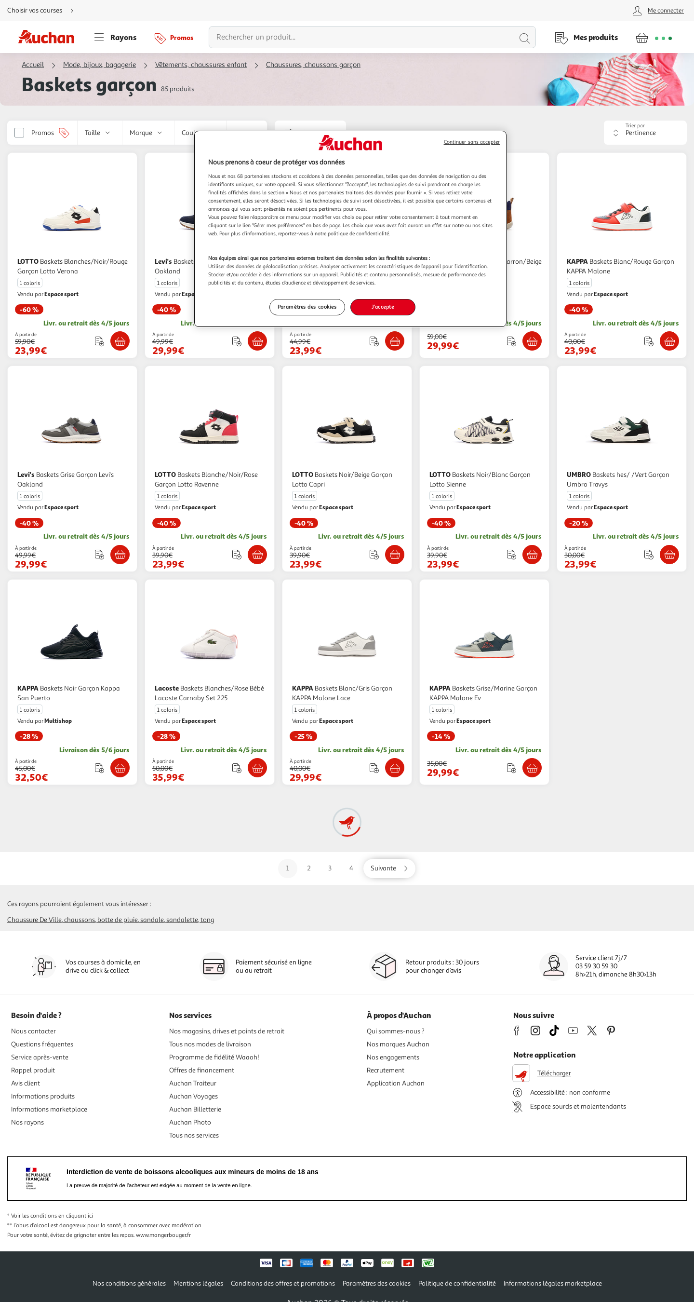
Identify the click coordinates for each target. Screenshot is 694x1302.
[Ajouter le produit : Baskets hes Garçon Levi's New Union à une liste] (374, 341)
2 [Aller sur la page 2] (309, 868)
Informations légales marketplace (553, 1283)
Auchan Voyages (193, 1096)
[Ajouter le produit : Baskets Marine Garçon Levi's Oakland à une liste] (236, 341)
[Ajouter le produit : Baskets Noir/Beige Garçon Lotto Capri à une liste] (374, 554)
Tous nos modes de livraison (210, 1044)
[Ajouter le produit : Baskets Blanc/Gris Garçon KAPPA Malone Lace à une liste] (374, 768)
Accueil (33, 64)
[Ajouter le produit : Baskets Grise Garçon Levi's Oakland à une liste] (99, 554)
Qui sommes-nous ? (396, 1031)
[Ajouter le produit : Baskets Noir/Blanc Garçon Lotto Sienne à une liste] (511, 554)
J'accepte (383, 306)
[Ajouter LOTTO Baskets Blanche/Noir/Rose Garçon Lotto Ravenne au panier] (257, 554)
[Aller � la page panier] (654, 37)
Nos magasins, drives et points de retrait (226, 1031)
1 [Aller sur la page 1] (287, 868)
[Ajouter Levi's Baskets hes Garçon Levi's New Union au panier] (394, 341)
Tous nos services (194, 1135)
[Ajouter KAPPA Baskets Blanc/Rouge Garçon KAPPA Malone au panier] (669, 341)
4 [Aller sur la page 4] (351, 868)
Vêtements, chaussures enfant (201, 64)
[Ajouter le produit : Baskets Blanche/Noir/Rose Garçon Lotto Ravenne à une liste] (236, 554)
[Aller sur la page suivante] (389, 868)
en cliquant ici (75, 1216)
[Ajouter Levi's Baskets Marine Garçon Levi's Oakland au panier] (257, 341)
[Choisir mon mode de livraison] (44, 10)
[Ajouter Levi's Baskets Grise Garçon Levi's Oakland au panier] (120, 554)
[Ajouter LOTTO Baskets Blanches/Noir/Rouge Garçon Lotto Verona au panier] (120, 341)
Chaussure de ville (34, 920)
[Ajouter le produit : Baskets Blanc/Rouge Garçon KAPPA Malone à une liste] (649, 341)
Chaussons (79, 920)
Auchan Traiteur (192, 1083)
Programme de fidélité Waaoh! (214, 1057)
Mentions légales (198, 1283)
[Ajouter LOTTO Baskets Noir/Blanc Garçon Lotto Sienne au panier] (532, 554)
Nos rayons (27, 1122)
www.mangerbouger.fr (163, 1235)
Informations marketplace (49, 1109)
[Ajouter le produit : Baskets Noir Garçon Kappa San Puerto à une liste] (99, 768)
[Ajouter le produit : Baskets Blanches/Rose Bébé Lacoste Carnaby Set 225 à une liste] (236, 768)
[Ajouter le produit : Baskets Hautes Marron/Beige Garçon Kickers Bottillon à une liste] (511, 341)
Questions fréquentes (42, 1044)
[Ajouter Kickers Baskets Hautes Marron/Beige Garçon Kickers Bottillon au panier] (532, 341)
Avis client (25, 1083)
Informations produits (43, 1096)
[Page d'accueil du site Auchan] (49, 37)
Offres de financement (201, 1070)
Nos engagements (393, 1057)
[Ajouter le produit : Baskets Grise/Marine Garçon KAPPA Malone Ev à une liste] (511, 768)
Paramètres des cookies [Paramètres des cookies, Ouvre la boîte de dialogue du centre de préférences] (307, 306)
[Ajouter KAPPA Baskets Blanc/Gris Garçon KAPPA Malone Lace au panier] (394, 767)
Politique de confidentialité (457, 1283)
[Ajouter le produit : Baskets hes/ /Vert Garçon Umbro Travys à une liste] (649, 554)
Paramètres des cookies (377, 1283)
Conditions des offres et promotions (283, 1283)
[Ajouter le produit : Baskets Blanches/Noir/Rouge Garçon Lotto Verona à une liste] (99, 341)
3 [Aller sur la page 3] (330, 868)
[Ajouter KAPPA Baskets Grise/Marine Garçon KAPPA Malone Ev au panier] (532, 767)
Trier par (635, 125)
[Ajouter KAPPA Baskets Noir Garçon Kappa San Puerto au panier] (120, 767)
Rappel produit (33, 1070)
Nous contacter (33, 1031)
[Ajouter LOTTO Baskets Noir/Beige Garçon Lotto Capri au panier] (394, 554)
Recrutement (385, 1070)
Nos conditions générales (129, 1283)
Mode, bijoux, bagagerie (99, 64)
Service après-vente (39, 1057)
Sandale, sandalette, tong (177, 920)
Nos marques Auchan (398, 1044)
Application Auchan (396, 1083)
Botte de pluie (117, 920)
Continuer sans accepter (472, 142)
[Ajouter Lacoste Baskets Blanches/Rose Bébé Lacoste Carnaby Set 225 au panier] (257, 767)
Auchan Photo (190, 1122)
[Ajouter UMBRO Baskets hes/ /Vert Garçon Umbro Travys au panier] (669, 554)
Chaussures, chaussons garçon (313, 64)
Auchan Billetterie (195, 1109)
